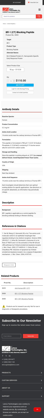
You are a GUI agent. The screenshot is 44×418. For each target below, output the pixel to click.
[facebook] (2, 356)
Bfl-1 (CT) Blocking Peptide (24, 294)
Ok (37, 409)
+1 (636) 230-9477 (8, 359)
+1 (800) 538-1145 (8, 362)
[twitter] (6, 356)
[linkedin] (9, 356)
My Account (17, 2)
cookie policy (7, 415)
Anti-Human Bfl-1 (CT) (22, 288)
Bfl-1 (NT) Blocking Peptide (24, 299)
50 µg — (15, 69)
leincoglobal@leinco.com (10, 365)
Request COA (9, 265)
